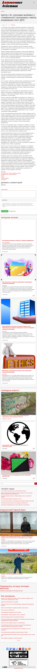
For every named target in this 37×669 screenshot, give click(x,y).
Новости (2, 11)
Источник (3, 171)
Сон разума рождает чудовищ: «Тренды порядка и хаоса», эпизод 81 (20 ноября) (16, 496)
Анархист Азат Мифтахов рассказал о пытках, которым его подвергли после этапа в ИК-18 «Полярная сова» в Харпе (17, 537)
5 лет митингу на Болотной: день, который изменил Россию (13, 490)
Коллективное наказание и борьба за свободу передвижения (18, 240)
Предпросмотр (12, 211)
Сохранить (5, 211)
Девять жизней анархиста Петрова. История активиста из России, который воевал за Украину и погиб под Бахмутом (16, 493)
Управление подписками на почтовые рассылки (11, 590)
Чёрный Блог (4, 179)
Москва (2, 177)
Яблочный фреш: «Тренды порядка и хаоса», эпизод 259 (13, 614)
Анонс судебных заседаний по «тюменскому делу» (11, 638)
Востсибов (4, 285)
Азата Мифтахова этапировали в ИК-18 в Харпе (11, 612)
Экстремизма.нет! (5, 173)
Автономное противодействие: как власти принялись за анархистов (15, 504)
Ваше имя (3, 184)
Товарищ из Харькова (6, 418)
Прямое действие (13, 174)
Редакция (13, 24)
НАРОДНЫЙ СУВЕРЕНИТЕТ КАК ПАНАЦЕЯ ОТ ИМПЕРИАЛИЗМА (15, 446)
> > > (18, 640)
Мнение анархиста (13, 173)
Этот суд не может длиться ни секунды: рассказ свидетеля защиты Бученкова (17, 500)
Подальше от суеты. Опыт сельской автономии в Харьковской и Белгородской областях (15, 416)
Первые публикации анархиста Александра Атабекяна (12, 616)
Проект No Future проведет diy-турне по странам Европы (13, 622)
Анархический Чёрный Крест (13, 510)
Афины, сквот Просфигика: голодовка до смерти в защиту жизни (14, 607)
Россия (2, 175)
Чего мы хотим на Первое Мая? (7, 610)
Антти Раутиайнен (6, 242)
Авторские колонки (9, 217)
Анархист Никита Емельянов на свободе (12, 574)
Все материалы (8, 596)
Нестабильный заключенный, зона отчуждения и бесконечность (14, 502)
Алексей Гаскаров (5, 178)
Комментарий (4, 189)
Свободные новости (10, 390)
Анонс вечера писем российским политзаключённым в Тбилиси (14, 632)
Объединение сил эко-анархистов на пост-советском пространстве (16, 475)
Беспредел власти (5, 174)
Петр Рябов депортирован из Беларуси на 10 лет (11, 498)
